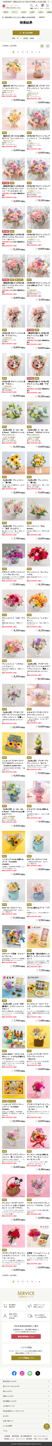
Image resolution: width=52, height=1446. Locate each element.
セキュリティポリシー (41, 1436)
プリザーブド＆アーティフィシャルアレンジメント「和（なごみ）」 (38, 1106)
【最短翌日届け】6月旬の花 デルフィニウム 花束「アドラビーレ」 (38, 335)
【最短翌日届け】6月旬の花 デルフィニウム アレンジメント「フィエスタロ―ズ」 (13, 188)
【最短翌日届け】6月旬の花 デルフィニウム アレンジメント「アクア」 (13, 285)
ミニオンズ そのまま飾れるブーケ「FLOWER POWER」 (13, 861)
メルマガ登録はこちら (26, 1358)
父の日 (24, 12)
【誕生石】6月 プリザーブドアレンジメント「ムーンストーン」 (38, 88)
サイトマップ (20, 1439)
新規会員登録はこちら (26, 1336)
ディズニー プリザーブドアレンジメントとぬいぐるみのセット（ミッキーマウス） (13, 1205)
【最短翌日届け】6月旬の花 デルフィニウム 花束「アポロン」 (38, 384)
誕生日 (6, 12)
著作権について (9, 1439)
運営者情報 (15, 1436)
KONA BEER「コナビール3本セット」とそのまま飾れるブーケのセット (13, 1056)
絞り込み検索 (26, 33)
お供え (41, 12)
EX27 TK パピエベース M (37, 859)
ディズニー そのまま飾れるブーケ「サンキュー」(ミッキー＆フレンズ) (37, 1156)
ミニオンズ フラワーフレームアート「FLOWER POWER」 (13, 1106)
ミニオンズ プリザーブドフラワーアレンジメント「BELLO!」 (37, 1056)
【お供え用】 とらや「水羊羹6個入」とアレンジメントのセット (13, 1006)
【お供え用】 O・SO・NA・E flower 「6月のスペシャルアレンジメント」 (13, 432)
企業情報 (7, 1436)
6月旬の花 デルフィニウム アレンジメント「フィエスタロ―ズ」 (38, 138)
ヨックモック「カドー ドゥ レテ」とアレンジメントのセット (38, 1006)
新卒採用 (29, 1439)
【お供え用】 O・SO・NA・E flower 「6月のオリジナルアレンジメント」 (38, 432)
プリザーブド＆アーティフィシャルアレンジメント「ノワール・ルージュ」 (13, 1255)
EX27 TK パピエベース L (12, 908)
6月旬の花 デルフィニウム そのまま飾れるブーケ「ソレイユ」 (38, 285)
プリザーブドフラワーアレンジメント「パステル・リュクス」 (38, 1205)
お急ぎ (32, 12)
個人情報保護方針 (26, 1436)
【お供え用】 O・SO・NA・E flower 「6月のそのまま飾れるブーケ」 (13, 811)
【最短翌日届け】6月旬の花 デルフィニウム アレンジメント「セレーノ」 (13, 236)
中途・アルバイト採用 (41, 1439)
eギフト (14, 12)
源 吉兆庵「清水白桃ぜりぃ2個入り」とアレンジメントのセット (38, 956)
